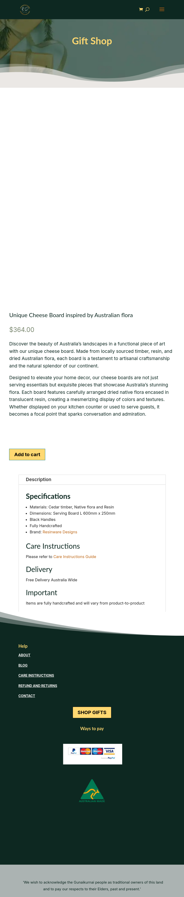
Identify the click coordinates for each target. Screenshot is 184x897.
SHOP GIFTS (92, 712)
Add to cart (27, 454)
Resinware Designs (60, 532)
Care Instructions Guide (74, 556)
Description (38, 479)
